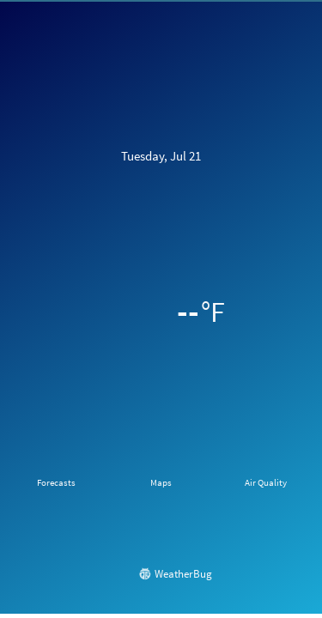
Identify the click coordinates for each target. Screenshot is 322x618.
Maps (161, 482)
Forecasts (56, 482)
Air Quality (266, 482)
